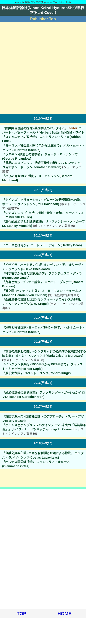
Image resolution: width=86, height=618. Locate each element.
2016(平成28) (43, 382)
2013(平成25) (43, 255)
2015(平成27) (43, 341)
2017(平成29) (43, 406)
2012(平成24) (43, 235)
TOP (21, 613)
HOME (64, 613)
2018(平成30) (43, 443)
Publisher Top (43, 19)
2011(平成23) (43, 190)
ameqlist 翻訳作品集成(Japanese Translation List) (43, 2)
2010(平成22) (43, 118)
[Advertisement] (43, 68)
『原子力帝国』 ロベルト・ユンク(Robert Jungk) (36, 373)
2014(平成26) (43, 317)
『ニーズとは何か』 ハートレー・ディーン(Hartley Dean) (42, 245)
